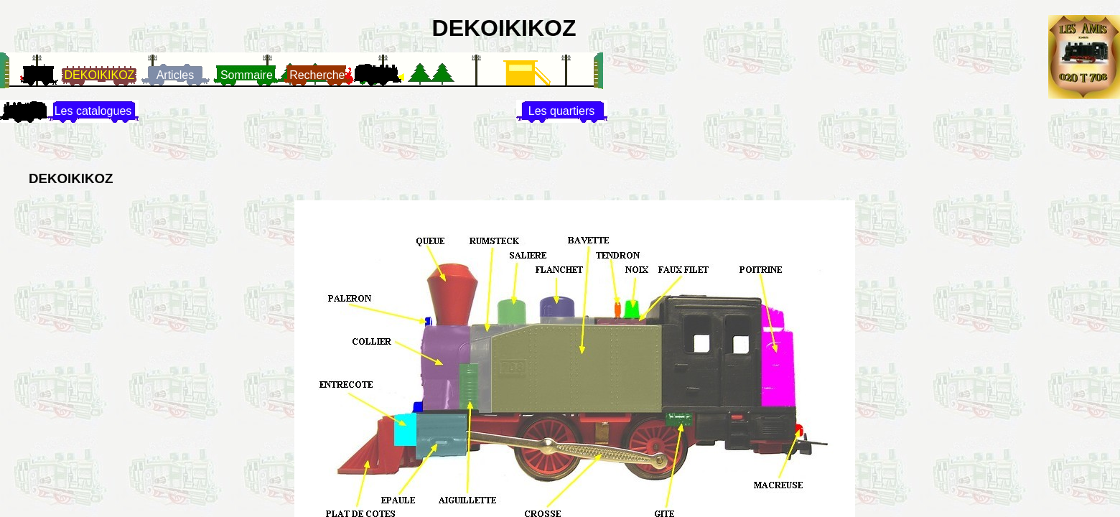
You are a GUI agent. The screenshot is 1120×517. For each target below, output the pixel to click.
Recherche (317, 75)
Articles (175, 75)
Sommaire (246, 75)
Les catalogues (93, 111)
